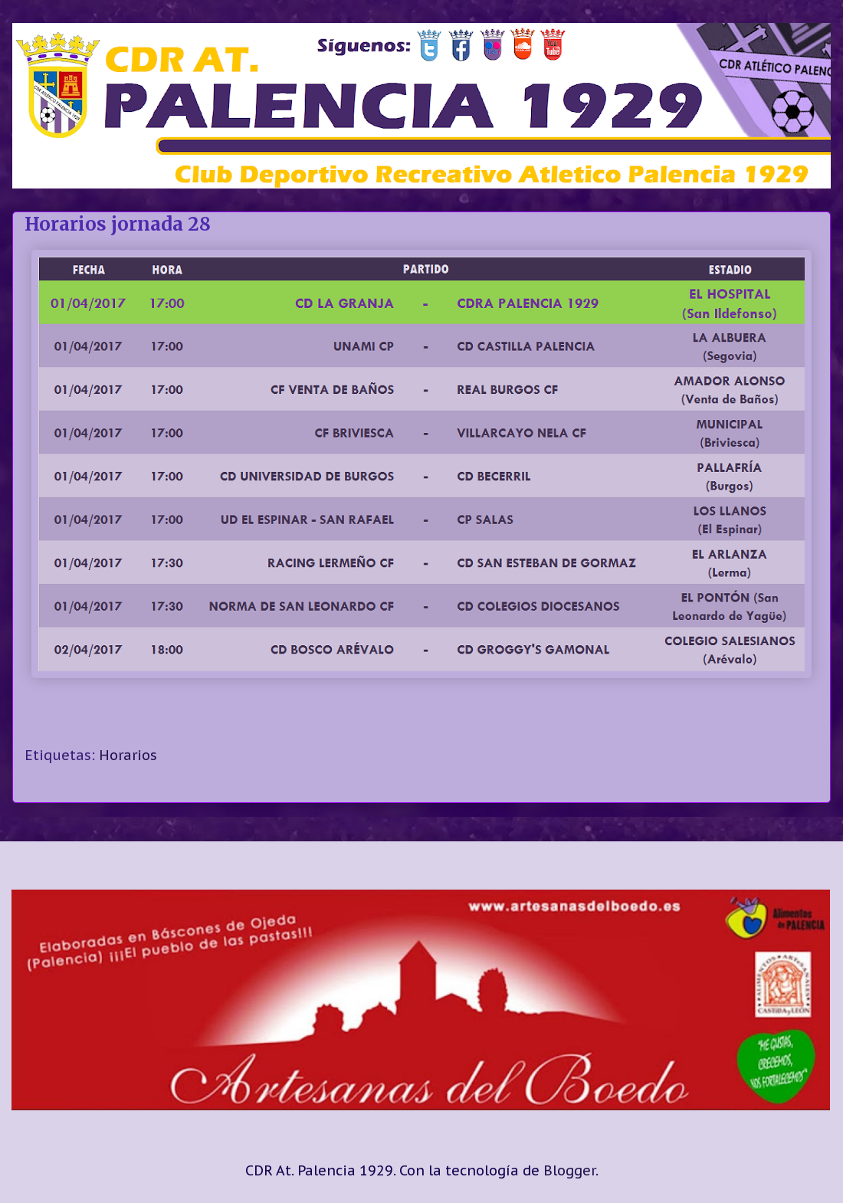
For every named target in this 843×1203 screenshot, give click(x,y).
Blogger (569, 1170)
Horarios (128, 755)
